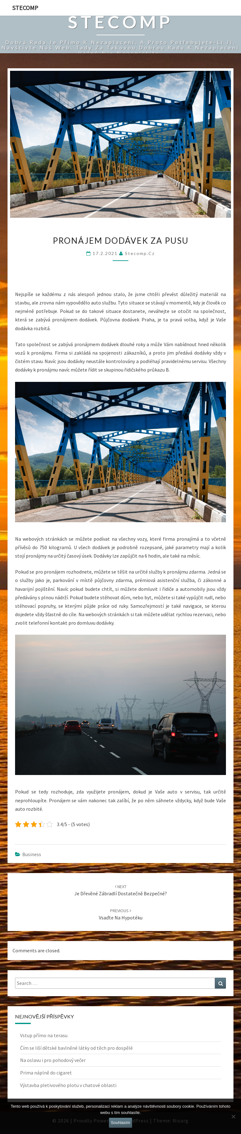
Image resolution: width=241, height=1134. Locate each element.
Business (31, 854)
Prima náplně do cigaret (46, 1072)
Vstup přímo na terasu (43, 1035)
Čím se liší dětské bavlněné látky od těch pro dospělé (76, 1048)
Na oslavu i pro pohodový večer (53, 1060)
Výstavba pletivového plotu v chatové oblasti (68, 1085)
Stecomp (25, 8)
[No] (233, 1116)
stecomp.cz (140, 253)
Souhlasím (120, 1122)
